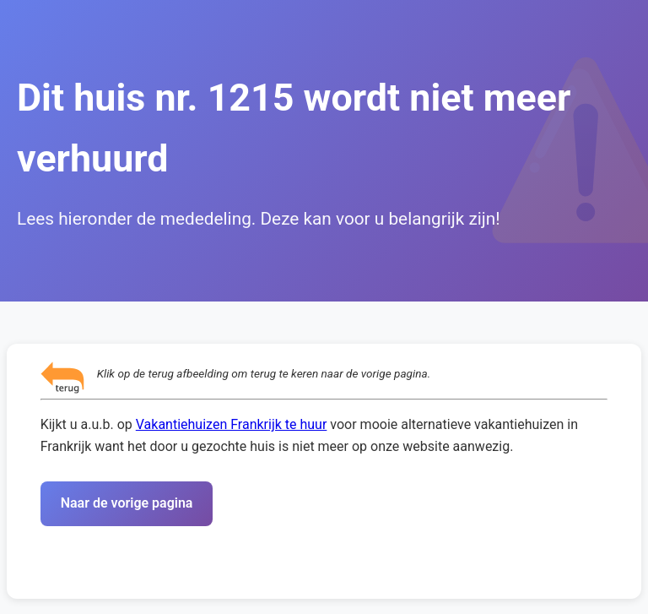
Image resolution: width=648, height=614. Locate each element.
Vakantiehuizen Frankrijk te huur (231, 424)
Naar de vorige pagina (127, 503)
